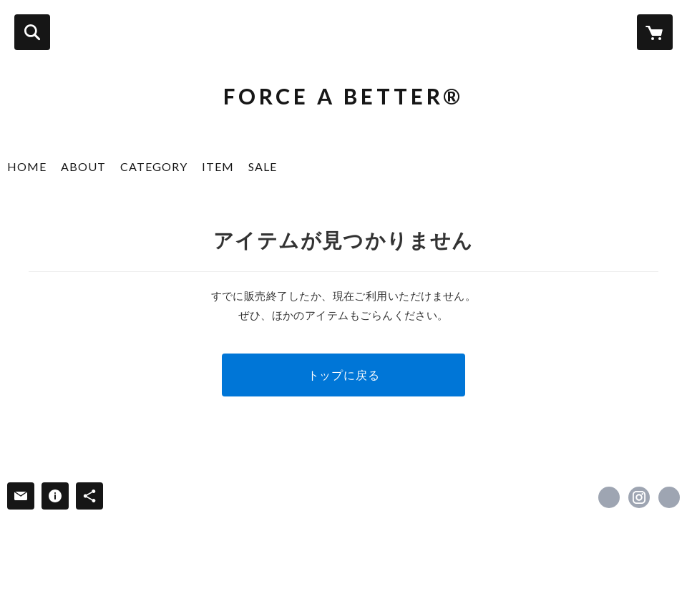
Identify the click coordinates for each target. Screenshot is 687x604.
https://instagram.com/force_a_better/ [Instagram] (639, 497)
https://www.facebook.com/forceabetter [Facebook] (609, 497)
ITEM (218, 166)
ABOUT (83, 166)
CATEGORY (153, 166)
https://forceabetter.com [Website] (669, 497)
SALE (262, 166)
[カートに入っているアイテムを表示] (655, 32)
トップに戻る (344, 374)
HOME (27, 166)
